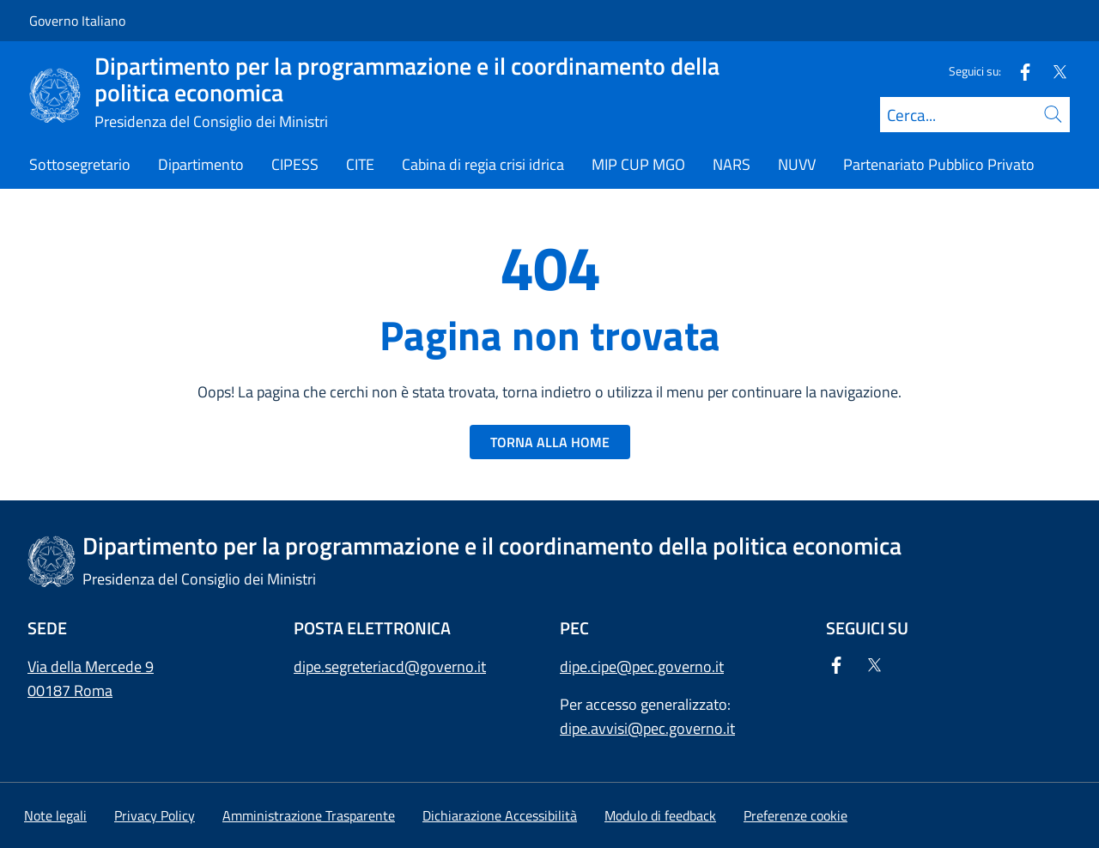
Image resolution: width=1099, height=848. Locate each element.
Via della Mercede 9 (90, 666)
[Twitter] (1052, 70)
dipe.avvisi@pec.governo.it (647, 728)
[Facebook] (1018, 70)
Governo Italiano (77, 20)
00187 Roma (69, 690)
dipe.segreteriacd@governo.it (390, 666)
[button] (795, 815)
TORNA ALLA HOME (550, 442)
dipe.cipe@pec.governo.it (642, 666)
